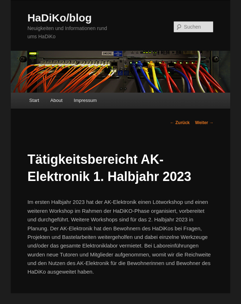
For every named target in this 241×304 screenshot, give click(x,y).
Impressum (85, 100)
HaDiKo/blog (60, 18)
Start (34, 100)
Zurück (180, 122)
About (56, 100)
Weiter (204, 122)
